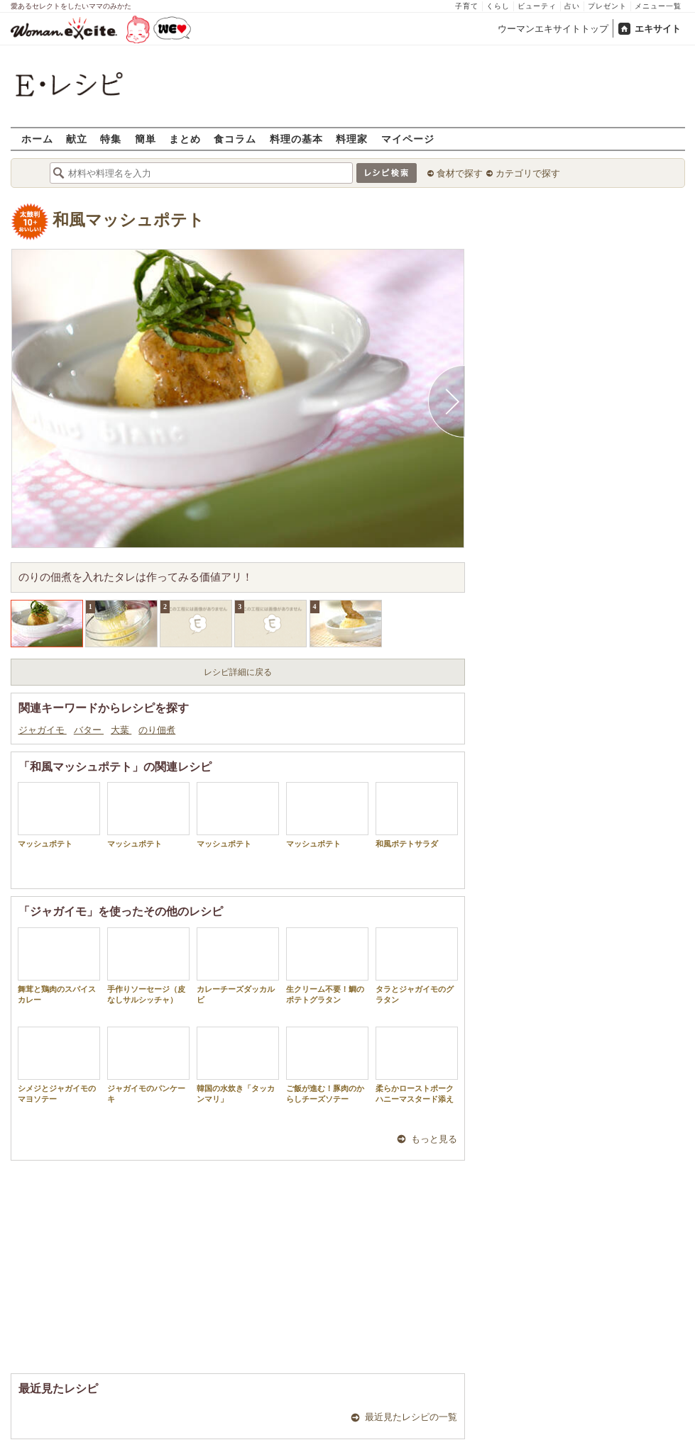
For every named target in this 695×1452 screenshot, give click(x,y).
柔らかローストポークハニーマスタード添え (417, 1065)
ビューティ (537, 6)
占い (572, 6)
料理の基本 (296, 138)
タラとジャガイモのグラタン (417, 965)
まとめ (185, 138)
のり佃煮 (156, 730)
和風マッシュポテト (128, 220)
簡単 (145, 138)
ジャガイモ (42, 730)
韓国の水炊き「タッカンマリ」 (238, 1065)
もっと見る (434, 1139)
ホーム (37, 138)
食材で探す (460, 173)
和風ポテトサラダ (417, 815)
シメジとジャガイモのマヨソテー (59, 1065)
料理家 (352, 138)
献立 (76, 138)
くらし (498, 6)
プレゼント (607, 6)
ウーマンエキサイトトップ (553, 28)
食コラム (235, 138)
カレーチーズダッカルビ (238, 965)
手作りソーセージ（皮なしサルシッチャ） (148, 965)
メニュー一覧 (658, 6)
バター (89, 730)
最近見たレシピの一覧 (411, 1417)
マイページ (407, 138)
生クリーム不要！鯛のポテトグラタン (327, 965)
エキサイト (658, 28)
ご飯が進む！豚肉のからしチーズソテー (327, 1065)
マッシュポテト (59, 815)
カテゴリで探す (528, 173)
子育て (466, 6)
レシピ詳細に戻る (238, 672)
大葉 (121, 730)
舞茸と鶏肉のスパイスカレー (59, 965)
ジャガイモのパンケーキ (148, 1065)
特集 (110, 138)
